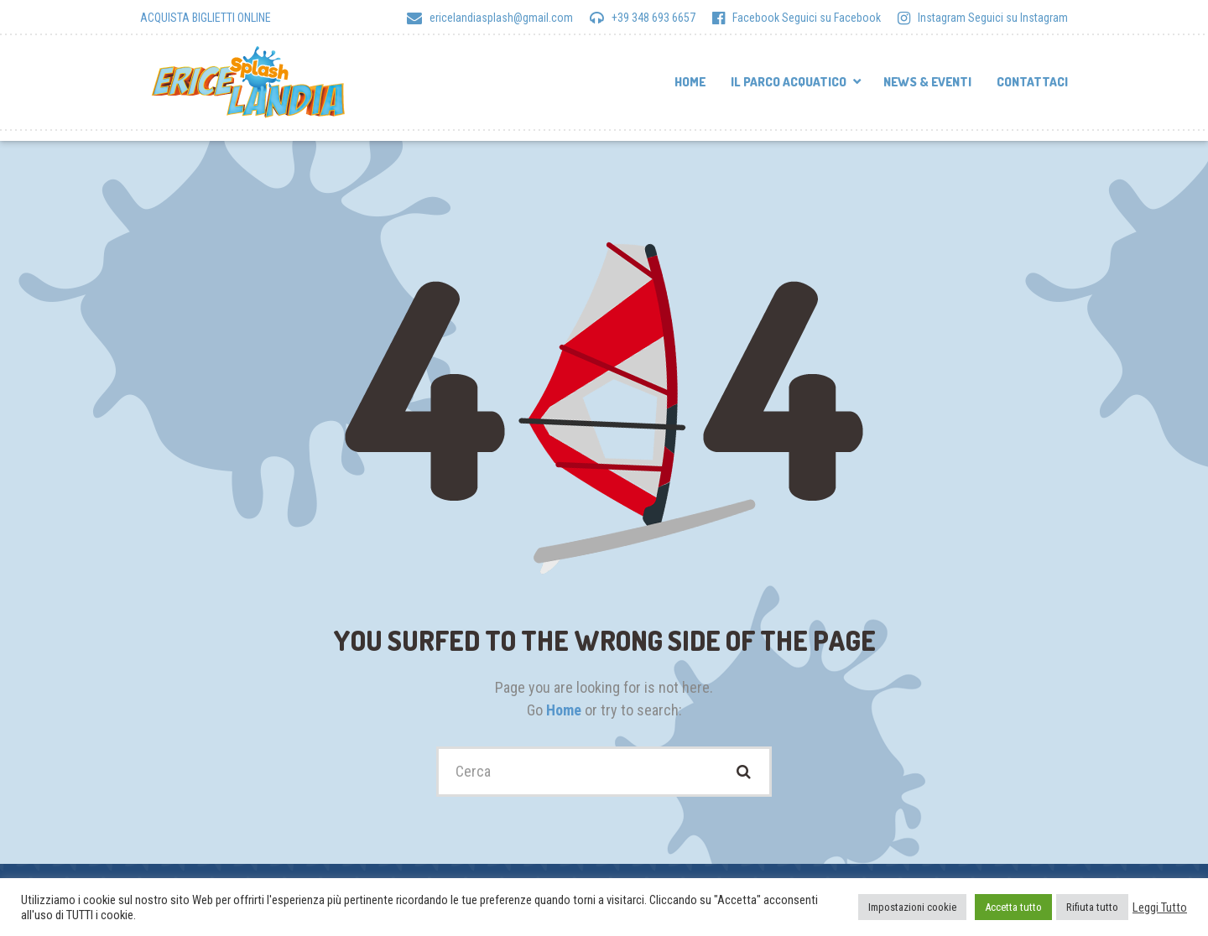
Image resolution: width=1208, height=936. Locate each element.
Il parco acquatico (788, 82)
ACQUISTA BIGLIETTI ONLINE (205, 17)
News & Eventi (927, 82)
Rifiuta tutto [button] (1092, 907)
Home (690, 82)
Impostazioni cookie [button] (912, 907)
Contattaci (1032, 82)
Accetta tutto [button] (1013, 907)
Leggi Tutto (1159, 907)
